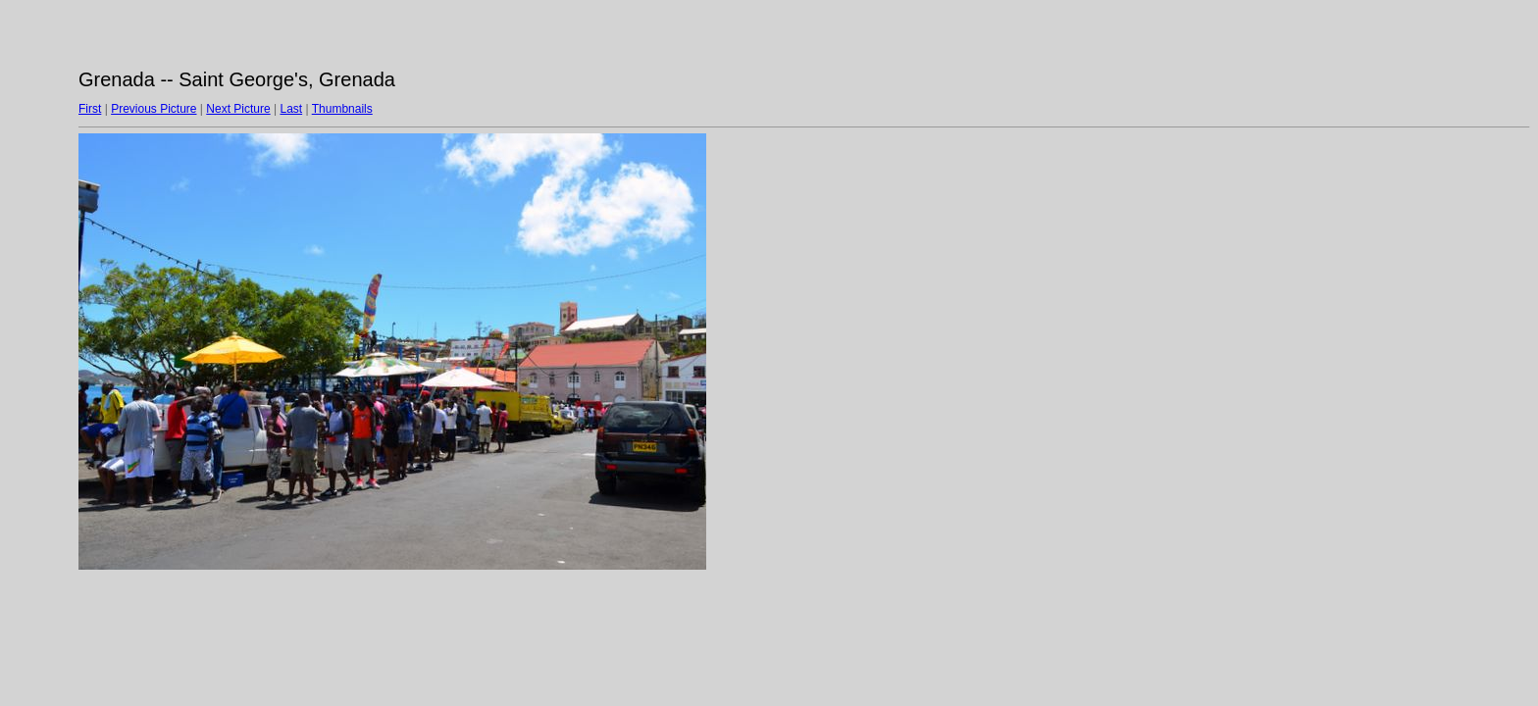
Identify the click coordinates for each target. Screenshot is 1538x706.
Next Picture (238, 109)
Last (291, 109)
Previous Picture (153, 109)
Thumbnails (342, 109)
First (89, 109)
